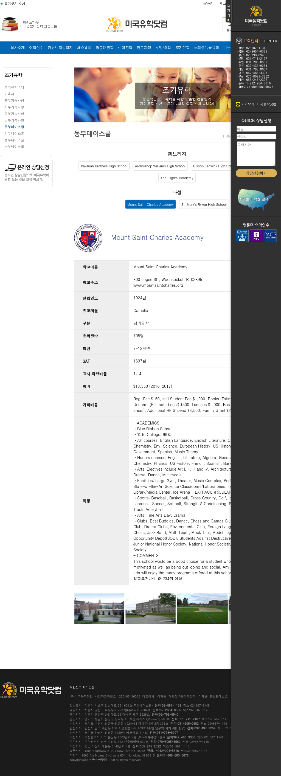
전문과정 (144, 47)
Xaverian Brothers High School (104, 166)
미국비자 (230, 47)
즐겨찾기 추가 (12, 3)
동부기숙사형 (14, 100)
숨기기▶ (228, 12)
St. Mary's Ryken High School (204, 204)
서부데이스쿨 (14, 133)
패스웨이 (84, 47)
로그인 (224, 3)
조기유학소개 (14, 87)
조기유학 (182, 47)
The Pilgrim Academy (177, 177)
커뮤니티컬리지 (60, 47)
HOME (207, 3)
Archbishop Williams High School (160, 166)
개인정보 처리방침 (82, 687)
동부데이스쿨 (14, 126)
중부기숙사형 (14, 113)
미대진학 (125, 47)
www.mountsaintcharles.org (158, 285)
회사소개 (17, 47)
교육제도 (11, 93)
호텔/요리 (163, 47)
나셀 (177, 192)
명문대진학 (105, 47)
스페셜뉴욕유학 (206, 47)
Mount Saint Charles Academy (150, 204)
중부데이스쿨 (14, 139)
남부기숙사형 (14, 120)
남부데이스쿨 (14, 146)
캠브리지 (177, 154)
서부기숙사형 (14, 107)
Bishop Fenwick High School (215, 166)
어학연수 (36, 47)
